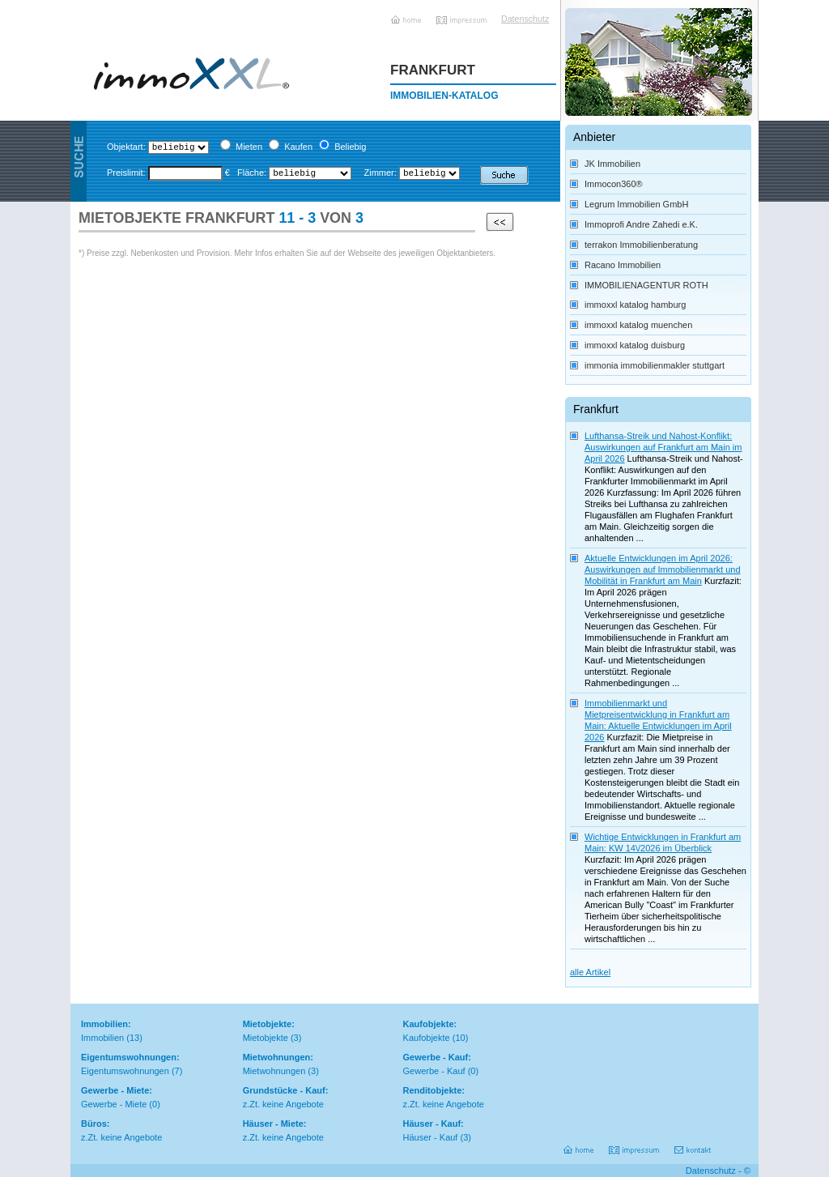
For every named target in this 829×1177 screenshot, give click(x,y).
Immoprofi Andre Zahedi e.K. (641, 224)
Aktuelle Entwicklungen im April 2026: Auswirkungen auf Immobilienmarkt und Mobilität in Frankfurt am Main (663, 569)
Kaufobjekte (426, 1038)
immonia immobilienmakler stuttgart (655, 365)
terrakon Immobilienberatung (641, 244)
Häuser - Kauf (430, 1137)
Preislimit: (126, 172)
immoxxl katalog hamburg (635, 304)
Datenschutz (521, 18)
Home (407, 14)
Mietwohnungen (274, 1071)
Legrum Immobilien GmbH (636, 204)
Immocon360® (614, 184)
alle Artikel (590, 972)
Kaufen (298, 146)
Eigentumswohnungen (125, 1071)
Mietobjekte (265, 1038)
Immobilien (102, 1038)
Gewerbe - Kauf (434, 1071)
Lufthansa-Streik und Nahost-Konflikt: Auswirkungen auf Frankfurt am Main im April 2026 (663, 447)
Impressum (463, 14)
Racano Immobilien (623, 265)
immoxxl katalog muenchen (638, 325)
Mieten (249, 146)
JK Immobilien (612, 163)
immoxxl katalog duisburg (635, 345)
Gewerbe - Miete (114, 1104)
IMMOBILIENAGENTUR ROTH (646, 285)
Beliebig (350, 146)
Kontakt (694, 1144)
